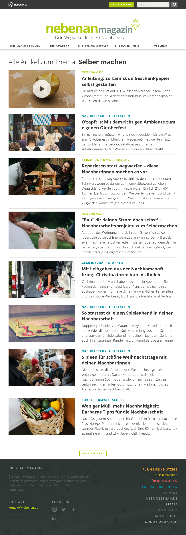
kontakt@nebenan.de (23, 508)
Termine (160, 46)
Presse (171, 504)
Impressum (168, 510)
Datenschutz (166, 516)
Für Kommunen (127, 46)
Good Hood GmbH (161, 522)
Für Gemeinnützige (93, 46)
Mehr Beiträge (93, 453)
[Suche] (153, 4)
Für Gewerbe (59, 46)
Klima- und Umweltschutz (106, 160)
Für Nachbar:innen (25, 46)
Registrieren (121, 4)
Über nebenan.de (162, 498)
